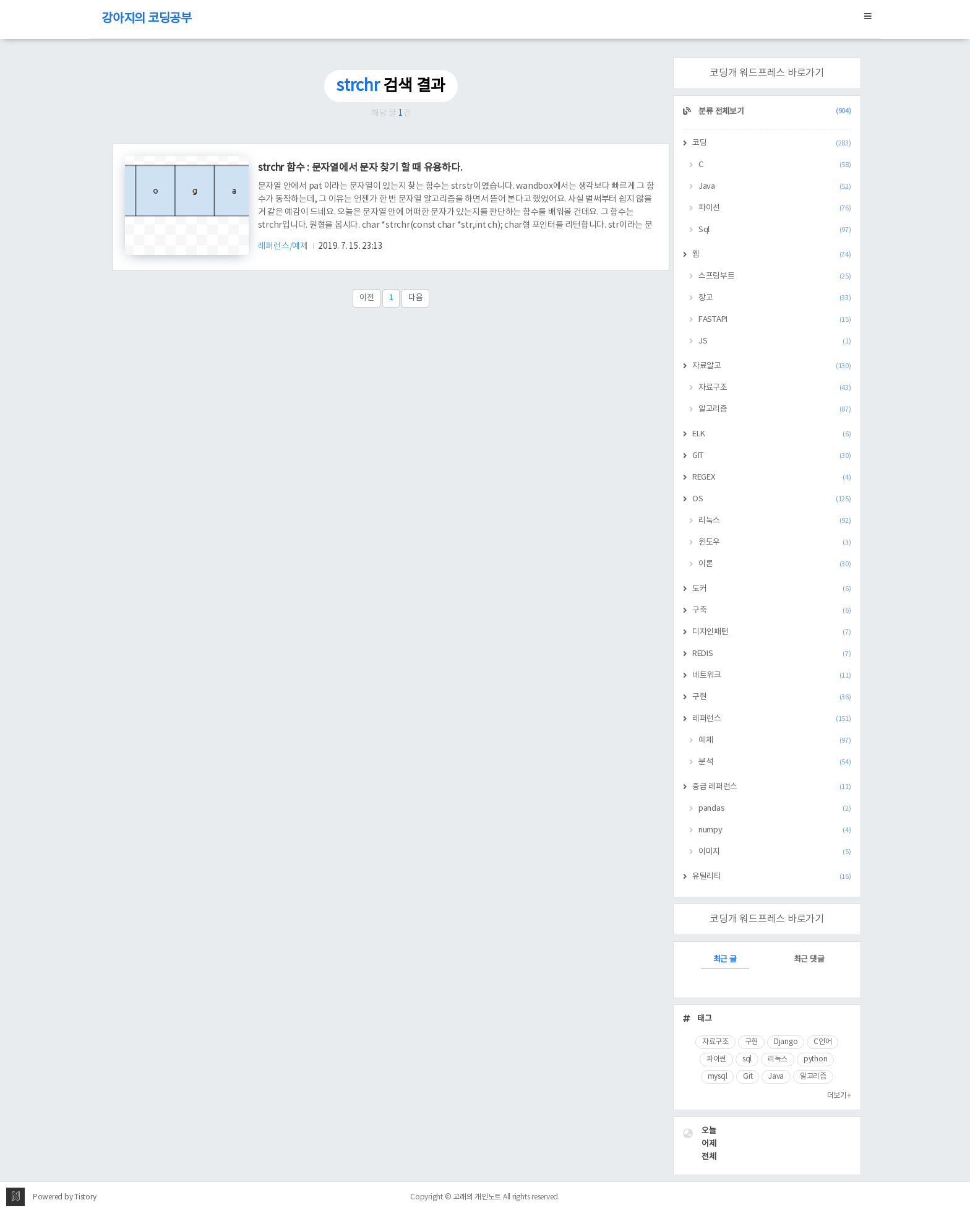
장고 (774, 298)
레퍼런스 (771, 719)
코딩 (771, 143)
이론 (774, 564)
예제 (774, 740)
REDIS (771, 654)
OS (771, 499)
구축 (771, 610)
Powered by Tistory (65, 1197)
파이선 (774, 208)
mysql (718, 1077)
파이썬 (716, 1059)
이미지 (774, 852)
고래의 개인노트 (477, 1197)
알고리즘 (774, 409)
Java (774, 186)
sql (747, 1059)
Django (786, 1042)
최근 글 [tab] (725, 959)
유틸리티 (771, 876)
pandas (774, 808)
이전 (366, 298)
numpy (774, 830)
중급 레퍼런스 (771, 787)
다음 (415, 298)
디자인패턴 (771, 632)
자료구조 (774, 387)
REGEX (771, 477)
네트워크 (771, 675)
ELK (771, 434)
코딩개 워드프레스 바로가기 (767, 73)
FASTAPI (774, 319)
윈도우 (774, 542)
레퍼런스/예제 (284, 246)
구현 (771, 697)
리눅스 (774, 521)
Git (747, 1077)
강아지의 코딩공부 (146, 19)
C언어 (822, 1042)
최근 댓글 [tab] (809, 959)
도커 (771, 589)
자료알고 (771, 366)
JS (774, 341)
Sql (774, 230)
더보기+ (839, 1096)
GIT (771, 456)
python (816, 1059)
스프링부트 (774, 276)
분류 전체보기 (774, 111)
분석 (774, 762)
